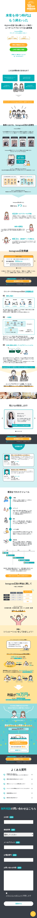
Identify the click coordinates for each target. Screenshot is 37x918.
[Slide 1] (16, 268)
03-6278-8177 (19, 56)
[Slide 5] (21, 431)
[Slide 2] (17, 268)
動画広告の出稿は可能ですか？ (10, 798)
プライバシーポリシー (14, 896)
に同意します (18, 896)
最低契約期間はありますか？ (10, 793)
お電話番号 (8, 855)
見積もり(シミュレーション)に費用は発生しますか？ (14, 784)
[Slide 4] (20, 268)
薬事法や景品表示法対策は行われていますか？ (13, 779)
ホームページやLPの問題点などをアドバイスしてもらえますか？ (16, 788)
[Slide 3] (19, 268)
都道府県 (7, 830)
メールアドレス (9, 842)
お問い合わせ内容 (10, 867)
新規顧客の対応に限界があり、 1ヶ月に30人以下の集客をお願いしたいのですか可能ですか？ (15, 774)
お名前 (6, 817)
